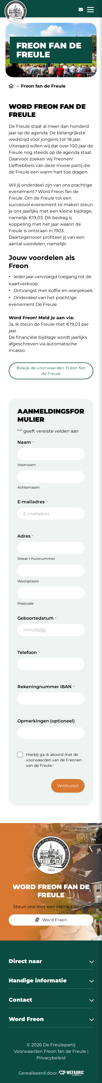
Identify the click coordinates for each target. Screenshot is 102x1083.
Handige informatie (38, 980)
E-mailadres (32, 501)
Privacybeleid (51, 1057)
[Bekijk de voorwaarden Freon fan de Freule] (51, 371)
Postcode (25, 603)
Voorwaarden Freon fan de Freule (50, 1051)
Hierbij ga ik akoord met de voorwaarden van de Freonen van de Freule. (54, 760)
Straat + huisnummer (36, 558)
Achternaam (28, 487)
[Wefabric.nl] (71, 1073)
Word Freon (26, 1019)
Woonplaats (28, 581)
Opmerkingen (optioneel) (46, 721)
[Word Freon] (51, 920)
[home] (15, 11)
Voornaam (26, 465)
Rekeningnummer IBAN (46, 686)
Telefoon (28, 652)
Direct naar (25, 961)
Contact (20, 1000)
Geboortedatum (37, 618)
